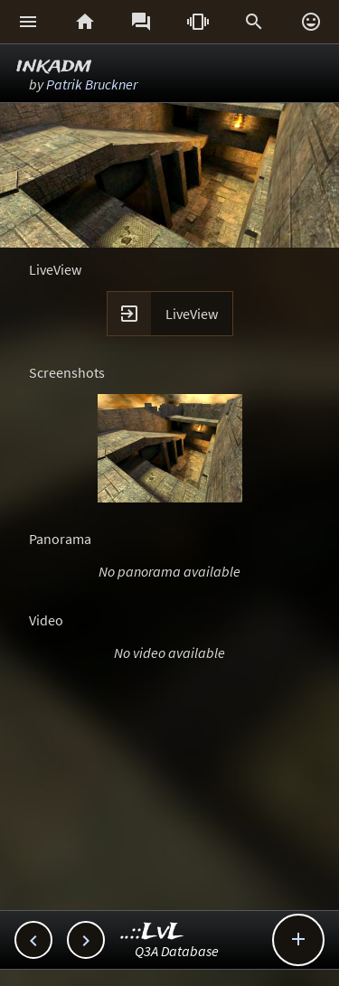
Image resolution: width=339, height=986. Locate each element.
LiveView (191, 314)
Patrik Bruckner (91, 84)
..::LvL (152, 932)
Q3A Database (177, 951)
